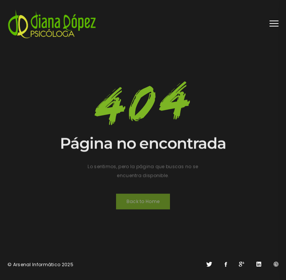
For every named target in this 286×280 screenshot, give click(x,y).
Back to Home (143, 203)
